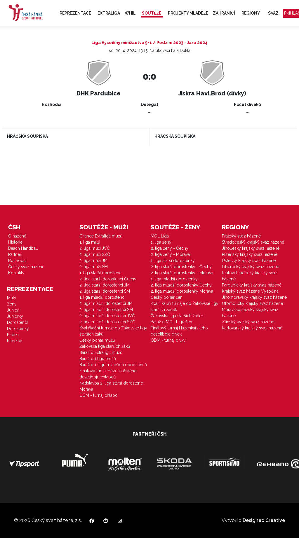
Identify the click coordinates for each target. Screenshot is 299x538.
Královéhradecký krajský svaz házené (249, 275)
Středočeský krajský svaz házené (253, 242)
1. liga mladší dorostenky (174, 279)
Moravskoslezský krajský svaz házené (250, 312)
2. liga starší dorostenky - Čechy (181, 266)
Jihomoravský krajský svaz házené (254, 297)
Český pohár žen (166, 297)
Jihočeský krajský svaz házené (250, 248)
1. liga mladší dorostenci (102, 297)
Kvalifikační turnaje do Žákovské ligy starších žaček (184, 306)
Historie (15, 242)
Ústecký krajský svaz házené (249, 260)
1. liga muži (89, 242)
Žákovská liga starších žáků (104, 346)
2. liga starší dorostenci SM (104, 291)
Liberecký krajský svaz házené (250, 266)
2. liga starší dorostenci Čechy (107, 279)
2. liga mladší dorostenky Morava (182, 291)
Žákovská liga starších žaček (177, 315)
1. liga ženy (161, 242)
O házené (17, 236)
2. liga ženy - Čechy (169, 248)
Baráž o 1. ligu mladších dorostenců (113, 364)
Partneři (15, 254)
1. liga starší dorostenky (173, 260)
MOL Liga (160, 236)
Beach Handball (23, 248)
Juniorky (15, 316)
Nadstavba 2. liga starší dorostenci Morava (111, 386)
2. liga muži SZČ (94, 254)
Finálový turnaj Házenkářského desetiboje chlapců (108, 373)
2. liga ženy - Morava (170, 254)
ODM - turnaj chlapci (98, 395)
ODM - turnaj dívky (168, 340)
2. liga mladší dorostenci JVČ (107, 315)
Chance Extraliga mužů (100, 236)
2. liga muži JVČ (94, 248)
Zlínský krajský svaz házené (248, 321)
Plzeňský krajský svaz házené (249, 254)
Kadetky (14, 340)
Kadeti (13, 334)
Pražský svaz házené (241, 236)
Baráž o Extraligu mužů (100, 352)
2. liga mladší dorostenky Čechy (181, 285)
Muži (11, 298)
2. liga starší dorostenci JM (104, 285)
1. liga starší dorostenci (100, 272)
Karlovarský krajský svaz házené (252, 328)
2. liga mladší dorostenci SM (106, 309)
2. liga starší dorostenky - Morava (182, 272)
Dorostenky (18, 328)
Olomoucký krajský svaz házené (252, 303)
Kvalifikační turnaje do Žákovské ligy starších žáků (113, 331)
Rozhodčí (17, 260)
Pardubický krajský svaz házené (251, 285)
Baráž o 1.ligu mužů (97, 358)
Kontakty (16, 272)
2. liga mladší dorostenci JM (106, 303)
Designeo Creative (264, 520)
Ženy (12, 304)
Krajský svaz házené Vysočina (250, 291)
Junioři (13, 310)
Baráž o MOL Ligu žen (171, 321)
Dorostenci (17, 322)
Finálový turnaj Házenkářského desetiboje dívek (179, 331)
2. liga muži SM (93, 266)
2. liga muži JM (93, 260)
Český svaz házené (26, 266)
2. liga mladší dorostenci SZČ (107, 321)
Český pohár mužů (97, 340)
